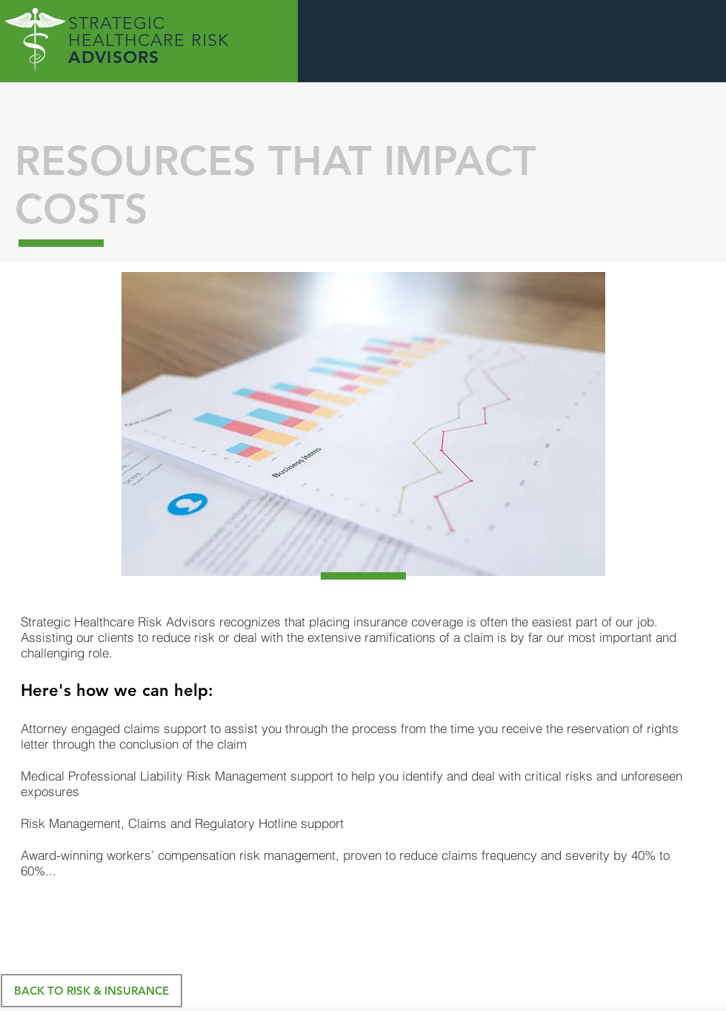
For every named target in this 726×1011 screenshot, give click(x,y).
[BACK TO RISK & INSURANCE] (91, 990)
